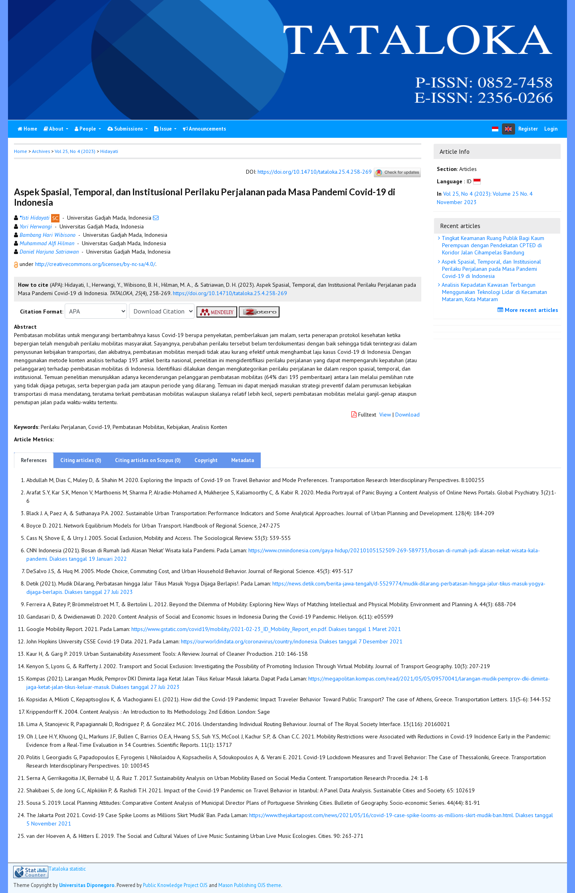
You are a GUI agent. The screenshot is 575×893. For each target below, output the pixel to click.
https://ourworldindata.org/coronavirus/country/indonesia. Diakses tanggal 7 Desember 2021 (291, 641)
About (54, 128)
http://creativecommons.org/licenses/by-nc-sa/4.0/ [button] (95, 264)
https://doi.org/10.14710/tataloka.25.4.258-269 (315, 172)
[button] (17, 264)
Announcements (204, 128)
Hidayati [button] (109, 151)
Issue (163, 128)
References (34, 460)
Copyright (206, 460)
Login (550, 128)
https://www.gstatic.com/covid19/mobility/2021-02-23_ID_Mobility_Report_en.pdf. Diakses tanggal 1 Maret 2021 (266, 629)
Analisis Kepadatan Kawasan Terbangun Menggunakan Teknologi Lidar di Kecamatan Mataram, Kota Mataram (493, 292)
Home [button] (20, 151)
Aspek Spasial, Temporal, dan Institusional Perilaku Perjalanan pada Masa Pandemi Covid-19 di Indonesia (490, 269)
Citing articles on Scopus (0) (148, 460)
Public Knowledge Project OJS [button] (175, 885)
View (385, 414)
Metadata (242, 460)
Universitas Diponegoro (87, 885)
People (86, 128)
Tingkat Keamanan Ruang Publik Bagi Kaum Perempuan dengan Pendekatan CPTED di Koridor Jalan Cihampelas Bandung (492, 245)
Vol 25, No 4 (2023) (75, 151)
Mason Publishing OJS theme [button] (249, 885)
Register (528, 128)
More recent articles (529, 310)
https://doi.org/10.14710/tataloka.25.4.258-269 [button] (230, 293)
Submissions (125, 128)
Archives (41, 151)
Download (407, 414)
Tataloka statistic (67, 869)
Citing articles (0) (80, 460)
